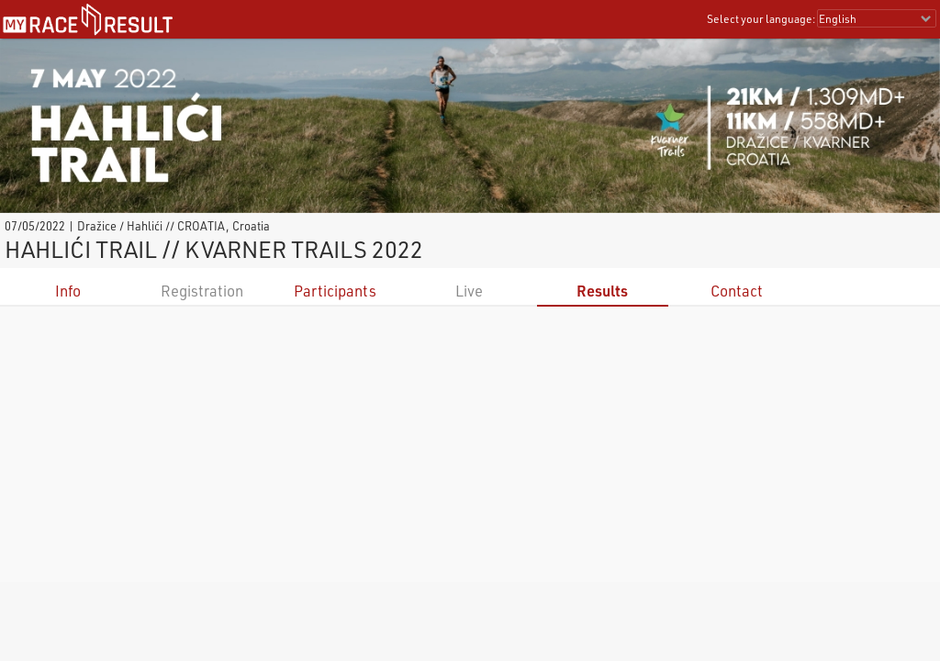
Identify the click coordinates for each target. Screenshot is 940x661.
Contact (737, 290)
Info (68, 290)
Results (602, 290)
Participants (335, 290)
